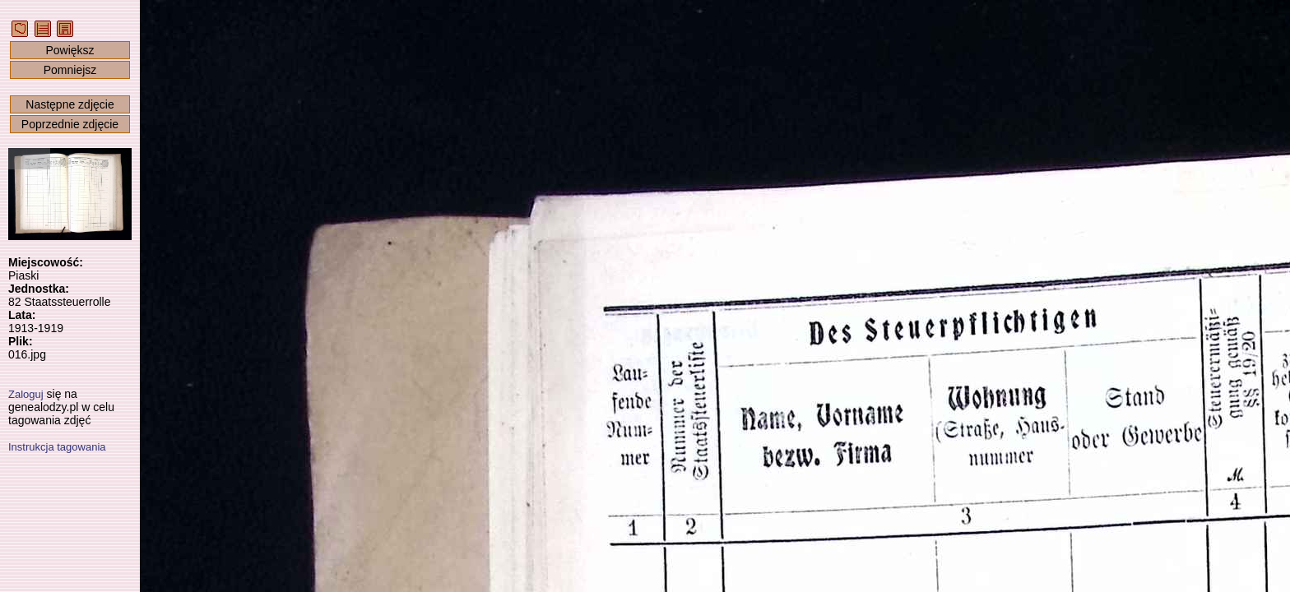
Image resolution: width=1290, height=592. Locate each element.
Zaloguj (26, 394)
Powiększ (69, 50)
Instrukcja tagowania (57, 447)
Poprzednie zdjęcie (69, 124)
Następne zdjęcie (70, 104)
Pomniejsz (70, 69)
